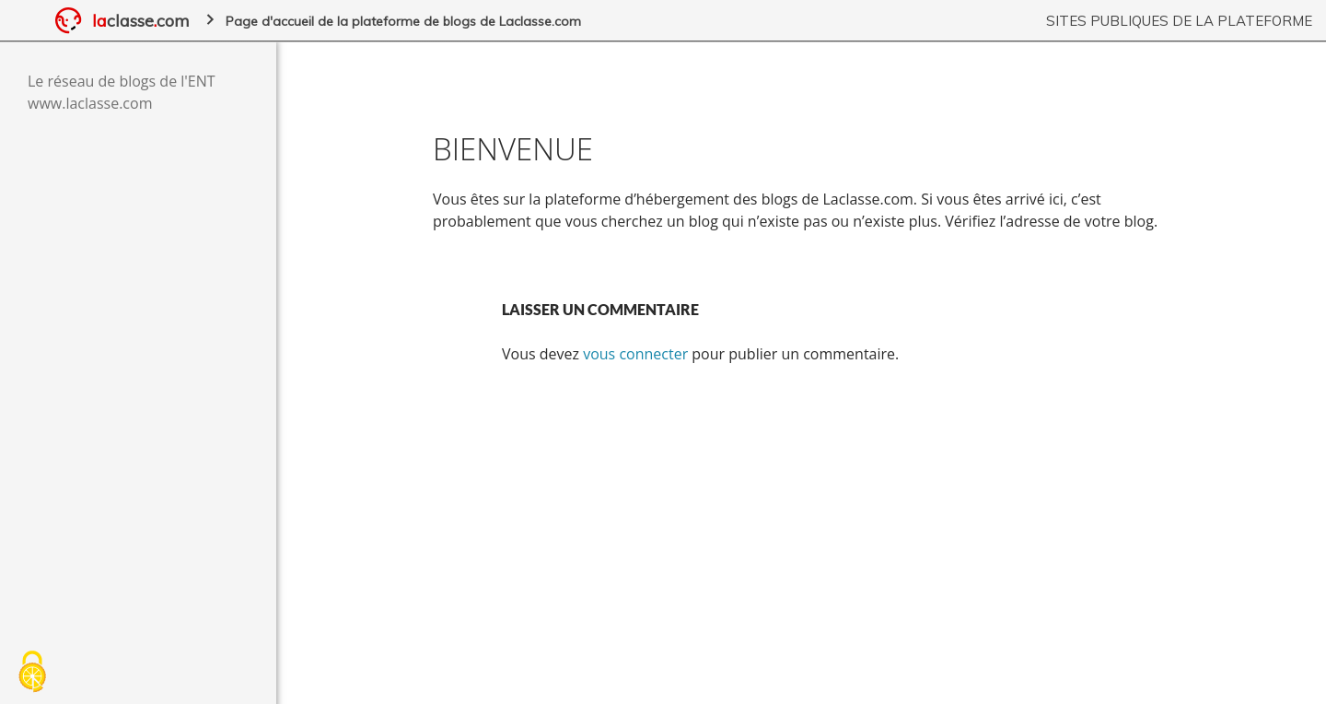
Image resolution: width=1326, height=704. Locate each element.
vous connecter (635, 354)
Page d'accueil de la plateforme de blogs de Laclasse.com (403, 21)
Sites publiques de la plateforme (1179, 20)
